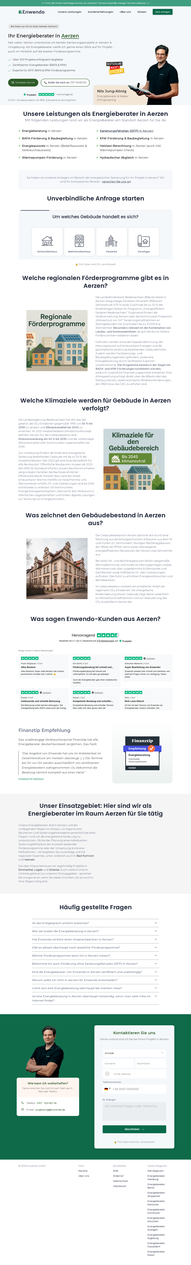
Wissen (141, 11)
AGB (115, 1170)
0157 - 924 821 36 (47, 1103)
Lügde (38, 869)
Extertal (54, 869)
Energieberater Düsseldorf (156, 1245)
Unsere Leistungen (70, 11)
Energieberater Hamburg (156, 1178)
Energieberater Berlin (156, 1186)
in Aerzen (126, 131)
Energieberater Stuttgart (156, 1228)
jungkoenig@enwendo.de (50, 1109)
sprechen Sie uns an (116, 181)
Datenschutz (120, 1181)
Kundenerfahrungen (100, 11)
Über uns (125, 11)
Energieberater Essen (156, 1253)
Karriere (83, 1170)
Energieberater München (156, 1220)
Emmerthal (25, 869)
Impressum (119, 1186)
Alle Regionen (155, 1170)
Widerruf (118, 1176)
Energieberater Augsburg (156, 1236)
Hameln (29, 859)
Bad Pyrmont (85, 855)
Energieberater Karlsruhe (156, 1203)
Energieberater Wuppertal (156, 1194)
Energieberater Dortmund (156, 1211)
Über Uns (83, 1176)
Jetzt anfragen (162, 11)
